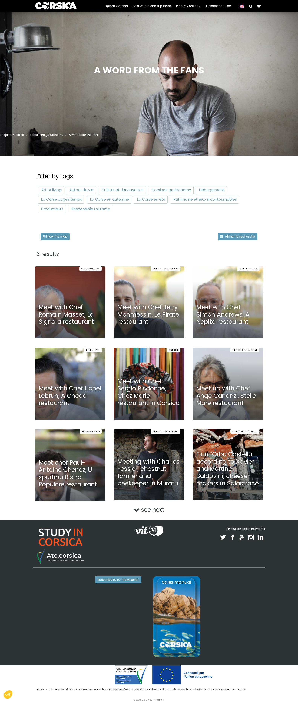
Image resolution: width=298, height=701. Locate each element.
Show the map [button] (55, 236)
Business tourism (218, 6)
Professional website (134, 689)
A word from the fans (84, 135)
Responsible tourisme (90, 209)
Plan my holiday (188, 6)
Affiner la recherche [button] (237, 236)
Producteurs (52, 209)
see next (149, 510)
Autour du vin (81, 190)
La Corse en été (151, 199)
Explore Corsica (116, 6)
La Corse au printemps (61, 199)
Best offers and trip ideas (152, 6)
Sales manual (108, 689)
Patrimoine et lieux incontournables (205, 199)
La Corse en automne (109, 199)
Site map (221, 689)
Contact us (238, 689)
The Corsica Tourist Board (169, 689)
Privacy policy (46, 689)
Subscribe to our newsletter (118, 580)
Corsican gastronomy (171, 190)
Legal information (201, 689)
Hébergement (211, 190)
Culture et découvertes (122, 190)
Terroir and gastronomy (46, 135)
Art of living (51, 190)
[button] (251, 6)
